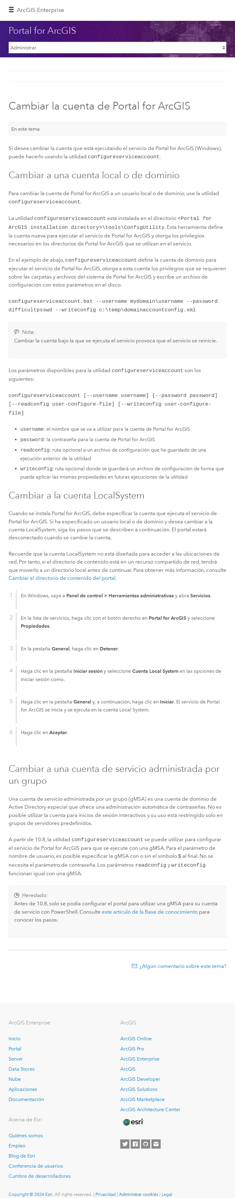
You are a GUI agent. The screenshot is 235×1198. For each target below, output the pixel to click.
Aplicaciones (23, 1081)
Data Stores (22, 1060)
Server (16, 1050)
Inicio (15, 1030)
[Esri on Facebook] (135, 1135)
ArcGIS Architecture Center (150, 1101)
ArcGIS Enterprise (139, 1050)
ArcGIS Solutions (138, 1081)
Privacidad (105, 1185)
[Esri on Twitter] (124, 1135)
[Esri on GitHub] (145, 1135)
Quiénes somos (26, 1127)
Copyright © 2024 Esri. (31, 1185)
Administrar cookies (138, 1185)
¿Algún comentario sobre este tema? (183, 957)
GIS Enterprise (40, 9)
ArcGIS (128, 1060)
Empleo (17, 1137)
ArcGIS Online (136, 1030)
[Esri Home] (133, 1113)
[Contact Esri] (156, 1135)
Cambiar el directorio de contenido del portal (62, 571)
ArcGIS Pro (132, 1040)
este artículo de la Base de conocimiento (150, 903)
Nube (15, 1070)
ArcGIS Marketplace (142, 1091)
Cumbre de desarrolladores (40, 1167)
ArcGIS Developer (140, 1070)
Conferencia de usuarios (36, 1157)
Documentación (26, 1091)
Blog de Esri (22, 1147)
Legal (167, 1185)
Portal (15, 1040)
